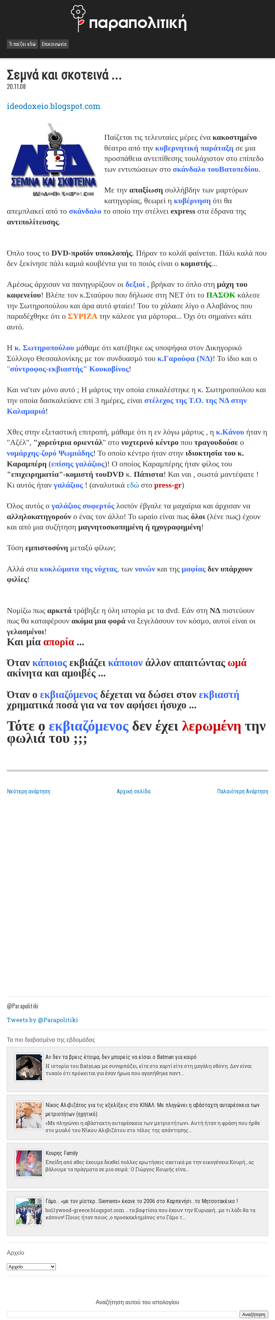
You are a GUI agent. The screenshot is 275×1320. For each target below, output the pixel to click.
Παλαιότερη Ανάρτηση (242, 791)
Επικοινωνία (54, 44)
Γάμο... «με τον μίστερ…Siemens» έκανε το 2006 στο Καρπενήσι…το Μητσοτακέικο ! (141, 1201)
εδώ (133, 484)
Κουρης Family (61, 1153)
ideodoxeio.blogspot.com (54, 106)
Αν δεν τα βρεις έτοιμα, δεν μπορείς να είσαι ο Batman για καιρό (121, 1057)
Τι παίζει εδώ (22, 44)
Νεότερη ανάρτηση (28, 791)
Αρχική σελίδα (133, 791)
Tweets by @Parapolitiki (42, 1020)
